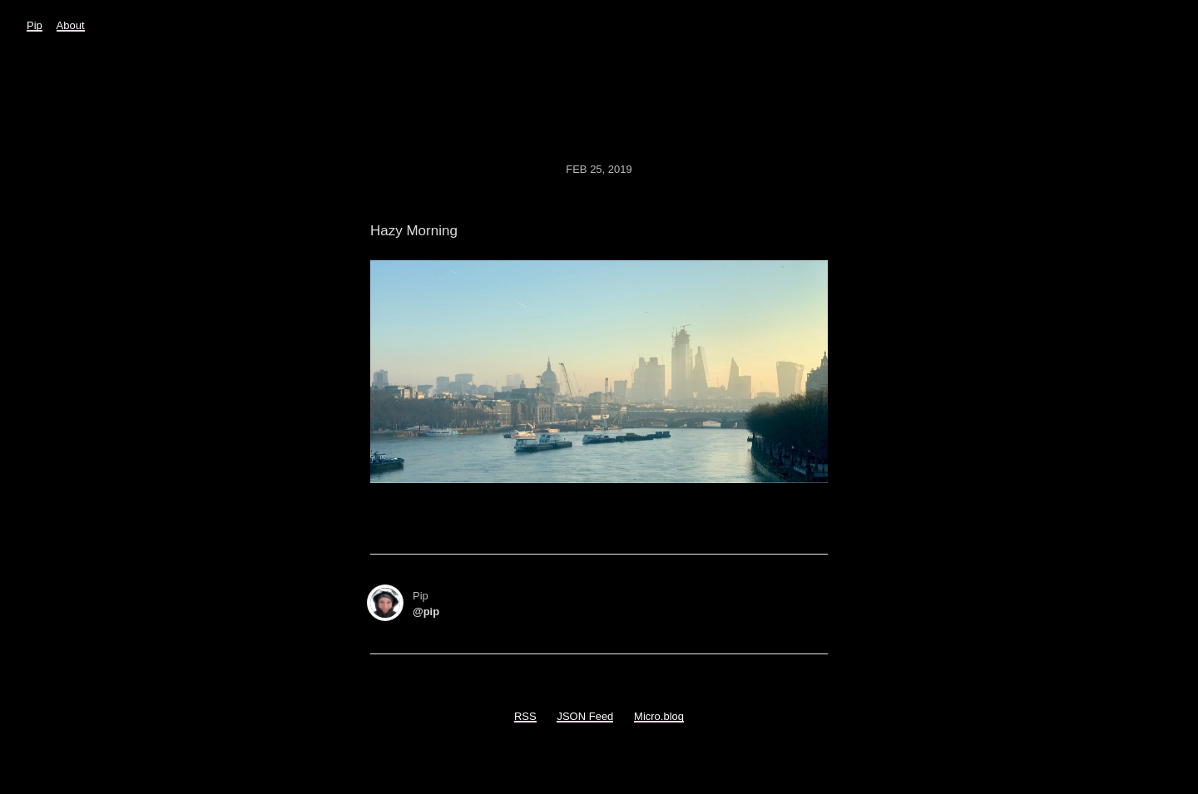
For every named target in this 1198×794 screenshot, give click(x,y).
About (71, 25)
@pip (426, 611)
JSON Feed (585, 716)
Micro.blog (659, 716)
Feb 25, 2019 (599, 169)
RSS (525, 716)
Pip (34, 25)
